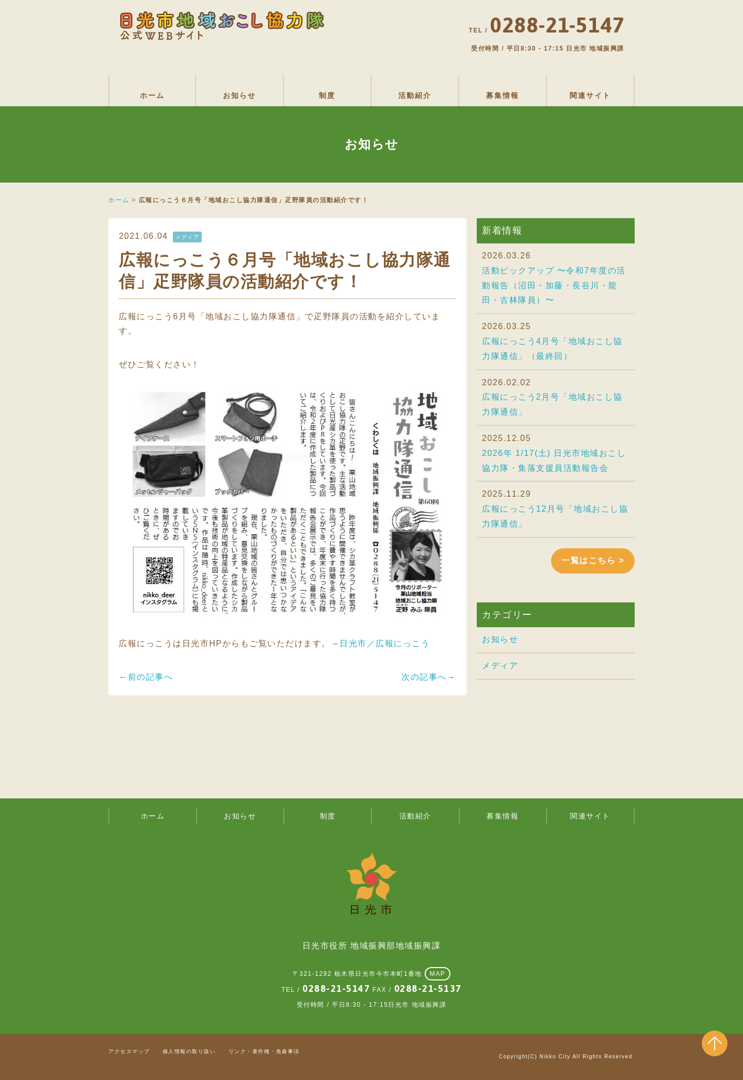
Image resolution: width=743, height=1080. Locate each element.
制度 (327, 95)
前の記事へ (150, 677)
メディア (500, 665)
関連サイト (590, 95)
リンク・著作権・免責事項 (264, 1051)
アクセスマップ (129, 1051)
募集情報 (502, 95)
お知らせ (239, 95)
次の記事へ (424, 677)
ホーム (152, 95)
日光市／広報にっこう (385, 643)
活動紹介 (414, 95)
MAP (438, 973)
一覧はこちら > (592, 560)
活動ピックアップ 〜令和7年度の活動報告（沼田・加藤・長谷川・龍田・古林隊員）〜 (554, 285)
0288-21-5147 (336, 988)
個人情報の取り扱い (189, 1051)
